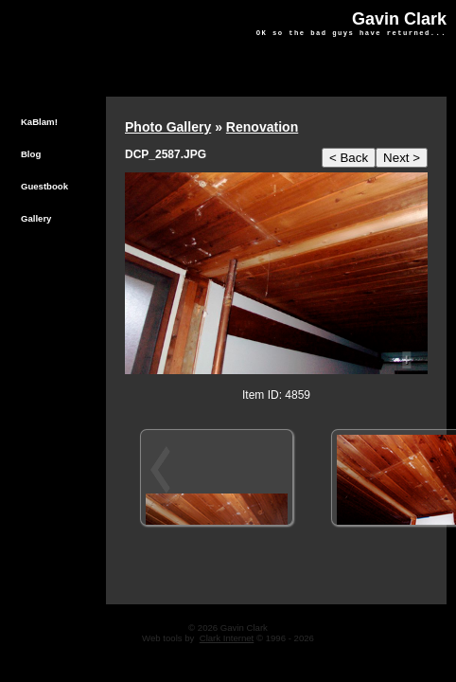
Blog (31, 154)
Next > (401, 158)
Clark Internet (227, 638)
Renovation (262, 127)
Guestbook (44, 186)
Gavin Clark (399, 18)
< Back (348, 158)
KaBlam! (39, 122)
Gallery (36, 218)
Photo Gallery (168, 127)
